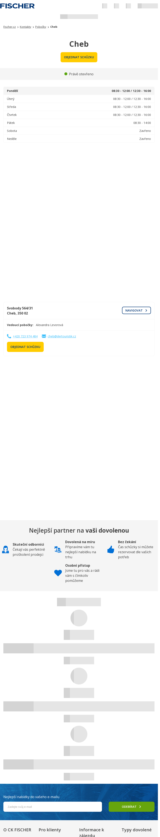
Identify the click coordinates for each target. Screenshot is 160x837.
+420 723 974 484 (25, 336)
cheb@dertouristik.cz (62, 336)
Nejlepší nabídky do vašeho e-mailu (31, 797)
